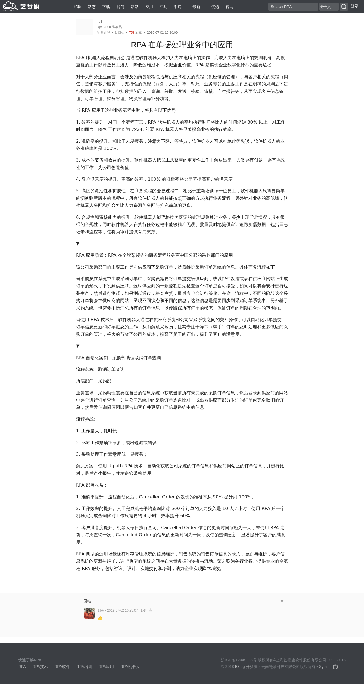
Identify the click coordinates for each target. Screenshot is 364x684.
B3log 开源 (244, 666)
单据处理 (103, 33)
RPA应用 (106, 666)
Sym (323, 666)
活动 (135, 6)
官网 (229, 6)
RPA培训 (84, 666)
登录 (354, 6)
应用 (149, 6)
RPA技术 (40, 666)
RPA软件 (62, 666)
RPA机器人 (130, 666)
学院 (177, 6)
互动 (163, 6)
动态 (92, 6)
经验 (77, 6)
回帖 (119, 33)
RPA (22, 666)
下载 (106, 6)
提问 (120, 6)
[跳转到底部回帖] (282, 601)
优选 (213, 6)
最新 (194, 6)
